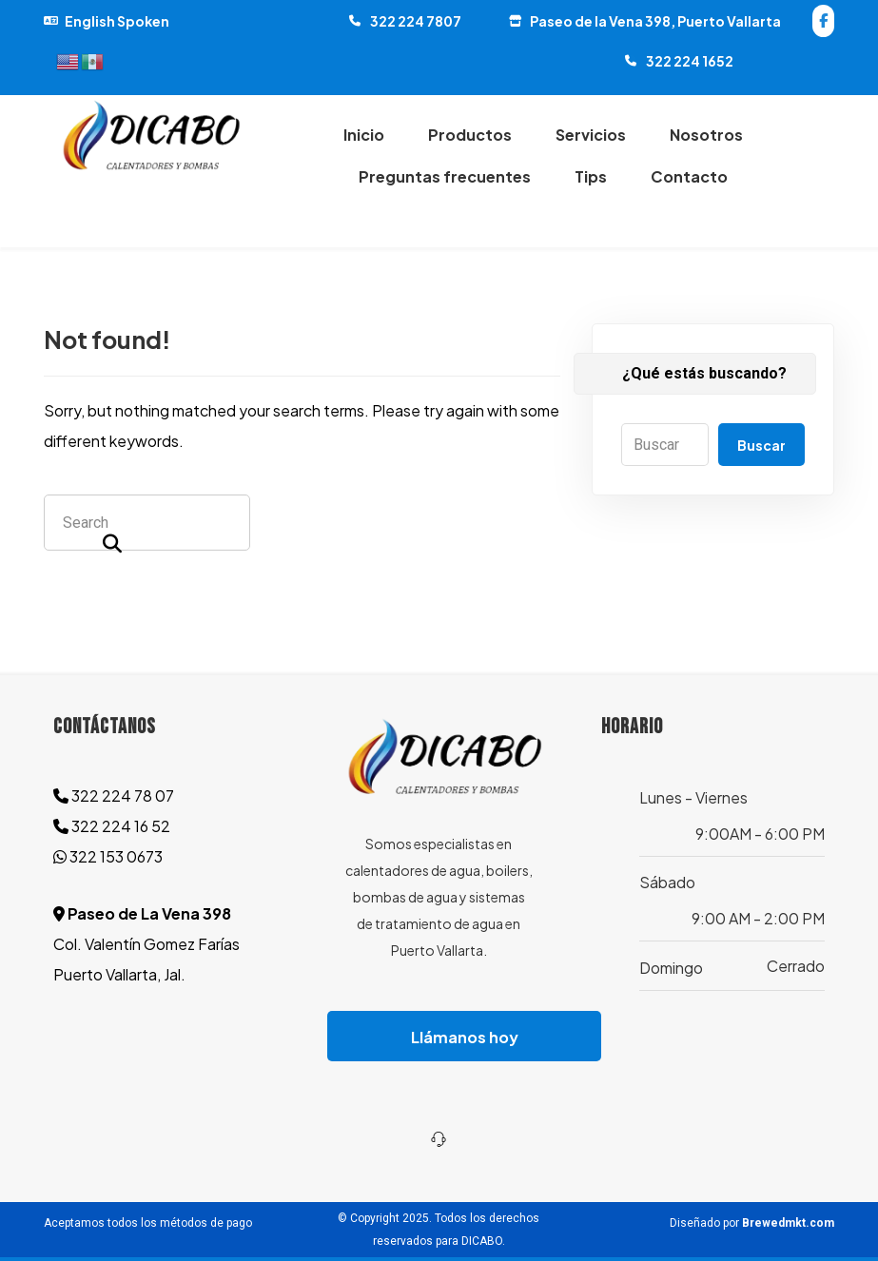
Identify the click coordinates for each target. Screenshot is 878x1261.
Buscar (761, 445)
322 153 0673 (108, 856)
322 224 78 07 (113, 795)
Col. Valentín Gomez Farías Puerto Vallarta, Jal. (146, 943)
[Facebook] (823, 21)
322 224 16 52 (111, 826)
